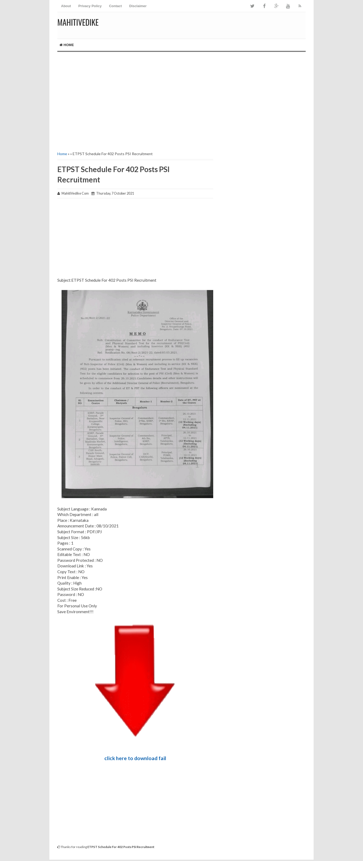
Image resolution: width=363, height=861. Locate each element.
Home (66, 45)
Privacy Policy (90, 6)
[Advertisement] (181, 97)
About (66, 6)
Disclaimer (138, 6)
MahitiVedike (78, 22)
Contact (115, 6)
